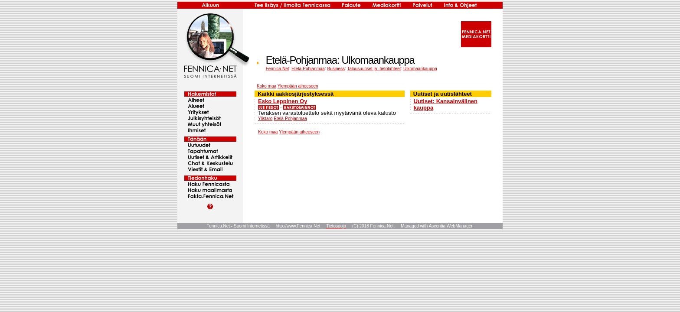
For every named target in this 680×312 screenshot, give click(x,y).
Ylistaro (265, 118)
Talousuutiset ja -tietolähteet (374, 68)
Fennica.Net (277, 68)
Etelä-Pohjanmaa (308, 68)
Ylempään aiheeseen (298, 86)
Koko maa (266, 86)
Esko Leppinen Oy (282, 101)
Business (336, 68)
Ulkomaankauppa (420, 68)
